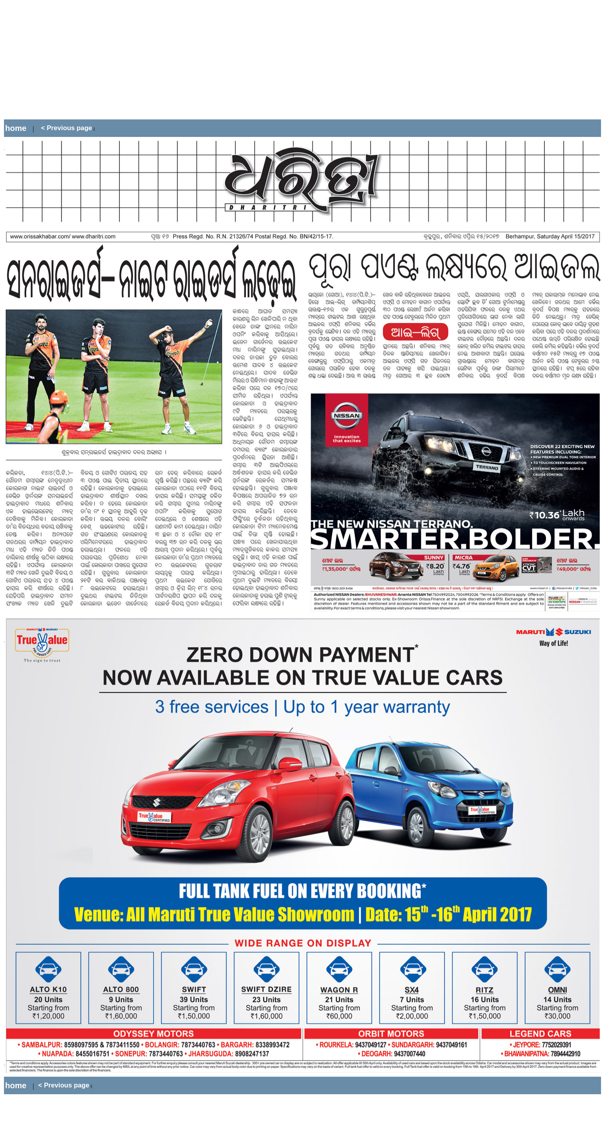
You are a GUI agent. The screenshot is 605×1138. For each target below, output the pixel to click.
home (15, 128)
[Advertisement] (149, 60)
